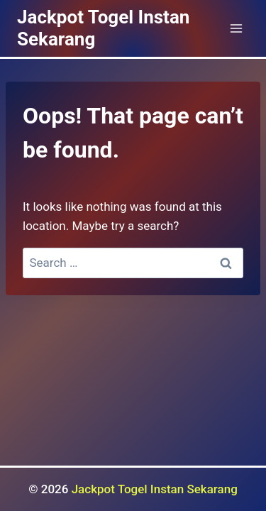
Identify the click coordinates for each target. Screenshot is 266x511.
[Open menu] (236, 28)
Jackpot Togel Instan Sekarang (155, 489)
